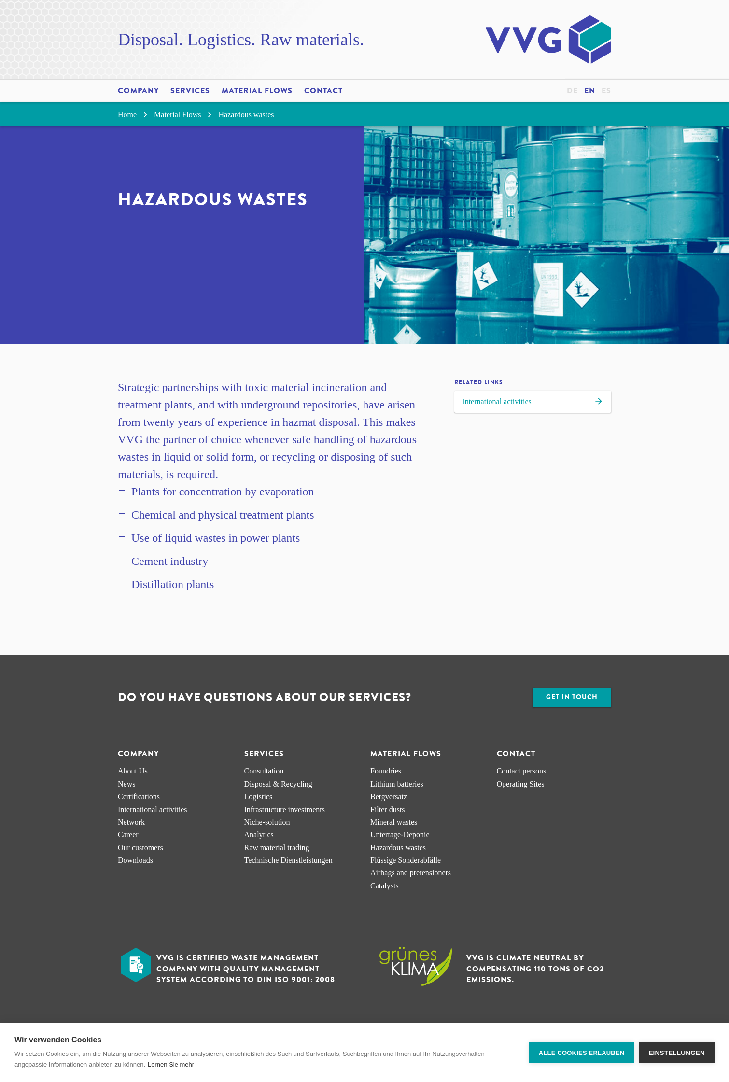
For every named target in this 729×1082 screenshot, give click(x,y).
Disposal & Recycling (278, 784)
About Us (133, 771)
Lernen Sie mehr (171, 1064)
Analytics (259, 834)
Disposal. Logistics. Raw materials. (241, 39)
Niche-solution (267, 822)
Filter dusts (387, 809)
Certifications (139, 796)
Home (134, 115)
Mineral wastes (393, 822)
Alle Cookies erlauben (582, 1052)
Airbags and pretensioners (410, 873)
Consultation (264, 771)
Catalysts (384, 886)
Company (138, 91)
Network (131, 822)
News (126, 784)
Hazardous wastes (246, 115)
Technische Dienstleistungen (288, 860)
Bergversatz (388, 796)
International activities (532, 402)
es (606, 91)
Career (128, 834)
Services (190, 91)
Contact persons (522, 771)
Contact (323, 91)
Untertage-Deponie (400, 834)
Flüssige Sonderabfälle (405, 860)
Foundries (385, 771)
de (572, 91)
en (589, 91)
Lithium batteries (396, 784)
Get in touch (572, 697)
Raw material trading (276, 847)
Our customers (140, 847)
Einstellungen (676, 1052)
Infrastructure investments (284, 809)
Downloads (135, 860)
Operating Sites (521, 784)
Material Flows (257, 91)
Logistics (258, 796)
